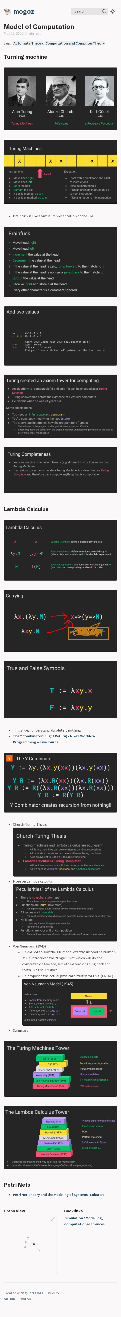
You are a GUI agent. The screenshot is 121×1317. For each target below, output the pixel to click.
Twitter (25, 1299)
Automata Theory (28, 43)
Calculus (37, 509)
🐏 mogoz (19, 11)
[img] (104, 11)
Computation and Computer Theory (75, 43)
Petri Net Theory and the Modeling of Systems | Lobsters (58, 1194)
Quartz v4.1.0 (35, 1293)
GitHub (9, 1299)
